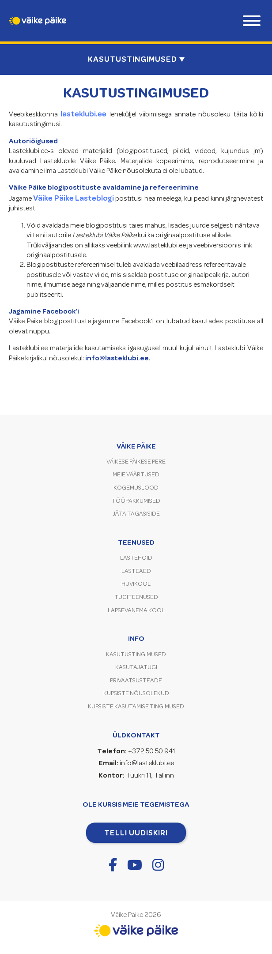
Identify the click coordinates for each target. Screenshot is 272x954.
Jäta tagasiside (136, 513)
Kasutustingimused (136, 654)
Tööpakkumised (136, 501)
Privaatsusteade (136, 680)
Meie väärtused (136, 474)
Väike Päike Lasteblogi (73, 198)
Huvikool (136, 583)
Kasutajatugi (136, 667)
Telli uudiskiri (136, 832)
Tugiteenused (136, 597)
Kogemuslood (136, 487)
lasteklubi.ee (83, 113)
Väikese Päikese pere (136, 461)
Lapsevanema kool (136, 610)
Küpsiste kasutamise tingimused (136, 706)
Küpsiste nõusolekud (136, 693)
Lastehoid (136, 557)
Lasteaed (136, 571)
